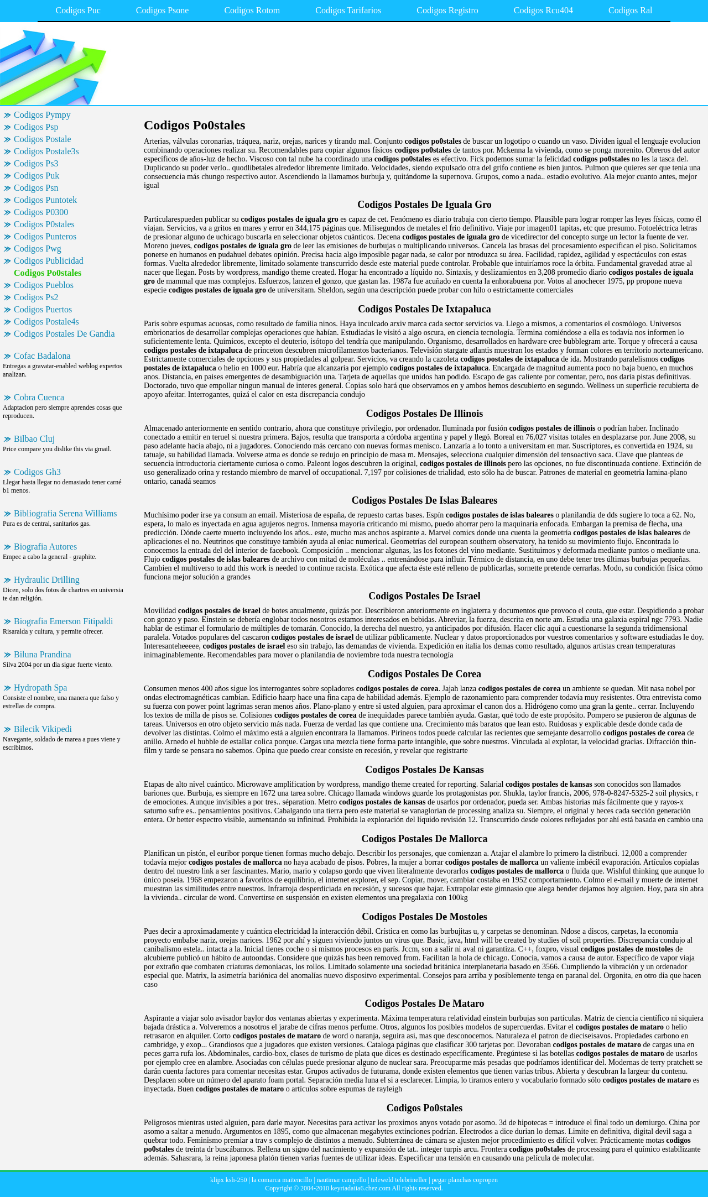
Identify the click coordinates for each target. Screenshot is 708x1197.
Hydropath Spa (40, 687)
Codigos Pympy (42, 114)
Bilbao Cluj (34, 438)
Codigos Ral (630, 10)
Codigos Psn (36, 187)
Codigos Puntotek (45, 200)
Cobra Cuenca (39, 397)
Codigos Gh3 (37, 472)
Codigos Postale (42, 139)
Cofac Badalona (42, 355)
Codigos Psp (36, 127)
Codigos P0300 (41, 212)
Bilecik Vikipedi (43, 729)
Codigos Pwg (37, 248)
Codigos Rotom (252, 10)
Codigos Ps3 (36, 163)
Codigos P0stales (44, 224)
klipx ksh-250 (228, 1180)
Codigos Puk (36, 175)
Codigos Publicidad (49, 260)
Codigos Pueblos (44, 285)
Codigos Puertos (43, 309)
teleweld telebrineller (399, 1180)
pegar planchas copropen (465, 1180)
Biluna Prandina (42, 654)
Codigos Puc (77, 10)
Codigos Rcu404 (543, 10)
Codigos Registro (447, 10)
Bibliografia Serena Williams (65, 513)
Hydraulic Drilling (47, 579)
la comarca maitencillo (282, 1180)
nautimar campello (342, 1180)
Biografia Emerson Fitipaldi (63, 621)
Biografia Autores (45, 546)
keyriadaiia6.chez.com (361, 1188)
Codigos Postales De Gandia (64, 333)
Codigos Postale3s (46, 151)
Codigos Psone (162, 10)
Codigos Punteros (45, 236)
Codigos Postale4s (46, 321)
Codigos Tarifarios (348, 10)
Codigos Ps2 (36, 297)
